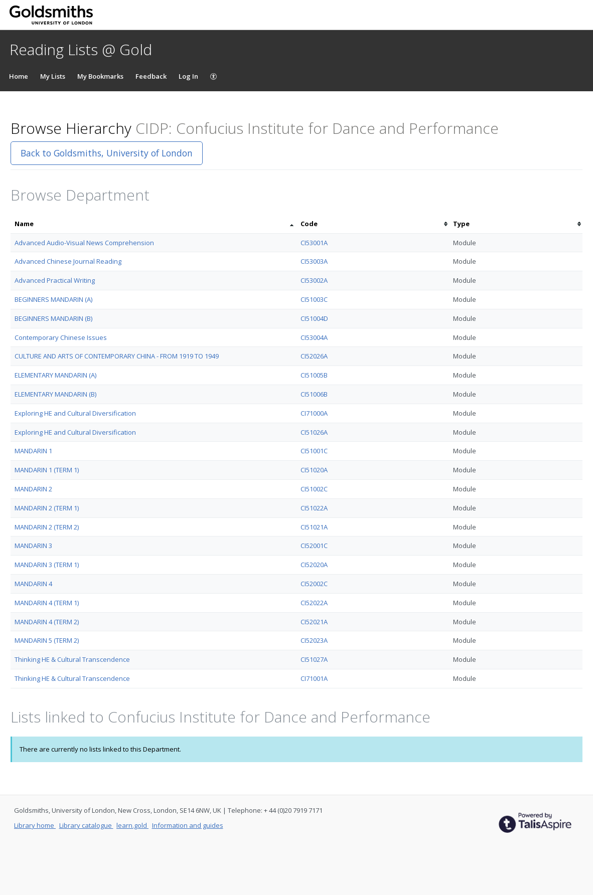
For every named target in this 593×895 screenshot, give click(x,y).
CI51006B (314, 394)
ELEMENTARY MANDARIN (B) (55, 394)
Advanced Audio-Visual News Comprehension (84, 242)
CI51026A (314, 432)
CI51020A (314, 469)
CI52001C (314, 545)
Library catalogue (86, 825)
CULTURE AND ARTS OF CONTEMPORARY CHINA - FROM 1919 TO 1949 (117, 356)
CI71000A (314, 413)
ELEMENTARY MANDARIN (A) (55, 375)
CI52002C (314, 583)
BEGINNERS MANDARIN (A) (53, 299)
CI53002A (314, 280)
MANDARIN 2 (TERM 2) (47, 526)
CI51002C (314, 488)
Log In (188, 76)
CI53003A (314, 261)
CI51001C (314, 450)
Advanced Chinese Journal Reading (68, 261)
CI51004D (314, 318)
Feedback (151, 76)
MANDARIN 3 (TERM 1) (47, 564)
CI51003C (314, 299)
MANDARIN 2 (33, 488)
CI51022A (314, 507)
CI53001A (314, 242)
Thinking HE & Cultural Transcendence (72, 659)
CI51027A (314, 659)
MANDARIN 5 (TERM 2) (47, 640)
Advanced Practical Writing (55, 280)
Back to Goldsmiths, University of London (107, 153)
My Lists (52, 76)
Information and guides (187, 825)
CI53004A (314, 337)
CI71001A (314, 678)
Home (18, 76)
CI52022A (314, 602)
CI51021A (314, 526)
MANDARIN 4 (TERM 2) (47, 621)
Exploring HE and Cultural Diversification (75, 413)
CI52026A (314, 356)
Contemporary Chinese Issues (61, 337)
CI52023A (314, 640)
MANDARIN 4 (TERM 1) (47, 602)
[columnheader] (153, 224)
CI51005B (314, 375)
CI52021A (314, 621)
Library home (35, 825)
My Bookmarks (100, 76)
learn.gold (132, 825)
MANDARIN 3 (33, 545)
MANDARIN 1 (33, 450)
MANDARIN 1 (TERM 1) (47, 469)
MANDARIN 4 (33, 583)
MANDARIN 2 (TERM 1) (47, 507)
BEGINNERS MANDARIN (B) (53, 318)
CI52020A (314, 564)
